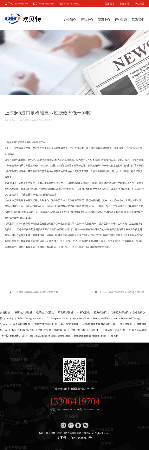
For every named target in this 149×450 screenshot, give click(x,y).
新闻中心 (104, 19)
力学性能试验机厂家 (45, 324)
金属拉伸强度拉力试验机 (84, 329)
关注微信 (109, 3)
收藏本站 (124, 3)
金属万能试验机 (138, 329)
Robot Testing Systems (29, 318)
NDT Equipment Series (56, 318)
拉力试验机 (100, 312)
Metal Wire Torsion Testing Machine (91, 318)
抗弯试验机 (126, 324)
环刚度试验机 (65, 312)
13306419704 (74, 401)
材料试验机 (83, 312)
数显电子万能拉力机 (23, 329)
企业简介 (70, 19)
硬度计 (115, 335)
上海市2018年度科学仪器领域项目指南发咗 (36, 292)
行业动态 (121, 19)
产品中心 (87, 19)
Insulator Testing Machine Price (90, 335)
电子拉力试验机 (45, 312)
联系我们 (138, 19)
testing (10, 318)
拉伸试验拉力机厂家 (113, 329)
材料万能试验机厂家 (13, 335)
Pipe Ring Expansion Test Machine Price (49, 335)
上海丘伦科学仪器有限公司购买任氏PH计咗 (122, 292)
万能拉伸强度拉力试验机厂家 (99, 324)
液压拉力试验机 (23, 312)
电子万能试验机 (21, 324)
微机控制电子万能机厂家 (52, 329)
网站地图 (139, 3)
